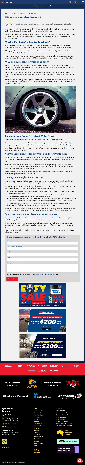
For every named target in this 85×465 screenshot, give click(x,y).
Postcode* (9, 257)
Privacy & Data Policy (12, 462)
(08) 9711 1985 (10, 424)
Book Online (38, 443)
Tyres (35, 408)
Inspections (37, 432)
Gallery (36, 450)
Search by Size (38, 413)
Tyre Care (36, 417)
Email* (8, 252)
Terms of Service (50, 274)
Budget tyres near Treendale (64, 423)
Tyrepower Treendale (42, 6)
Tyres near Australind (62, 413)
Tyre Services (37, 434)
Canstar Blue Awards (62, 421)
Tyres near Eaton (61, 417)
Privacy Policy (39, 274)
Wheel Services (38, 437)
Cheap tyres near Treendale (64, 426)
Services (37, 428)
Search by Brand (38, 415)
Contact (36, 441)
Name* (8, 241)
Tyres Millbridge (60, 411)
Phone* (15, 246)
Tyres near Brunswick (62, 415)
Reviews (37, 452)
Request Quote (12, 279)
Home (7, 13)
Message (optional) (11, 263)
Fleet (35, 445)
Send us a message (11, 427)
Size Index (59, 408)
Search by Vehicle (39, 411)
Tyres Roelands (60, 419)
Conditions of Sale (22, 462)
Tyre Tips (36, 419)
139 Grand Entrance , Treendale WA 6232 (12, 419)
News (36, 448)
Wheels (36, 421)
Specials (37, 439)
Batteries (36, 430)
